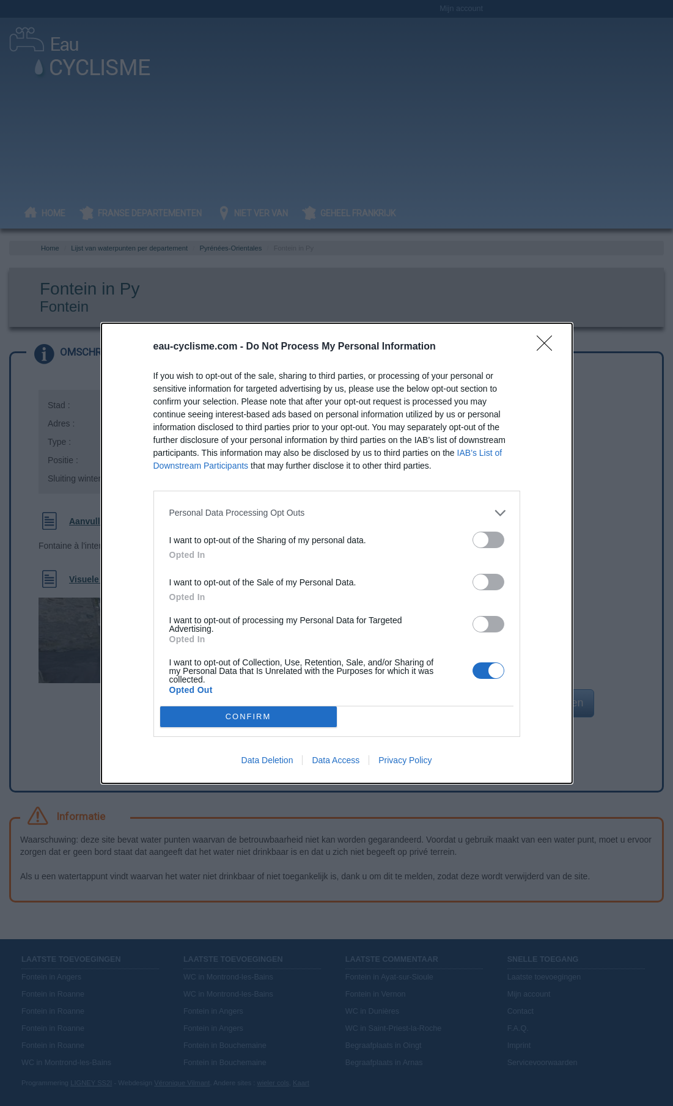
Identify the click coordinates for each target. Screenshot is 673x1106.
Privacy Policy (405, 760)
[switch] (488, 540)
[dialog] (336, 553)
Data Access (335, 760)
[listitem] (336, 513)
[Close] (548, 347)
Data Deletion (267, 760)
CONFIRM (248, 715)
